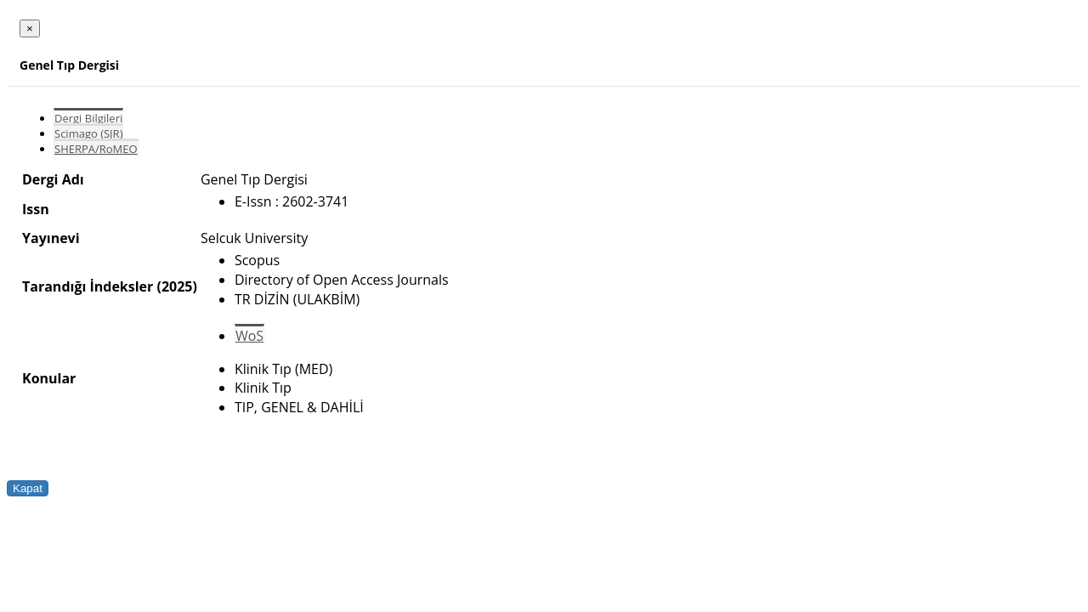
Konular (49, 378)
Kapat (27, 488)
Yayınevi (51, 238)
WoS (249, 335)
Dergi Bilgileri (88, 118)
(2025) (176, 286)
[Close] (30, 28)
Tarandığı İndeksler (87, 286)
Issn (35, 209)
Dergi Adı (53, 179)
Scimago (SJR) (88, 133)
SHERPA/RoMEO (96, 148)
